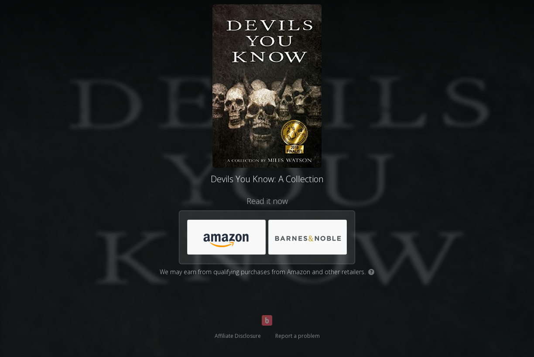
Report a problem (297, 336)
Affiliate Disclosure (238, 336)
